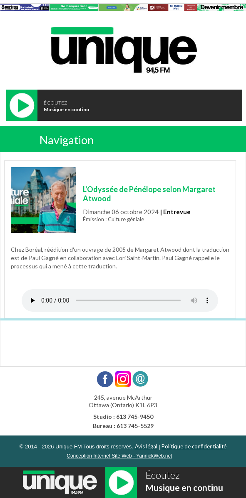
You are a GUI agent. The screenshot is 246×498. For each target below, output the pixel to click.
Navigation (67, 140)
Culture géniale (126, 219)
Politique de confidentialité (194, 446)
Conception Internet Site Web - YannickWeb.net (119, 455)
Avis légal (146, 446)
